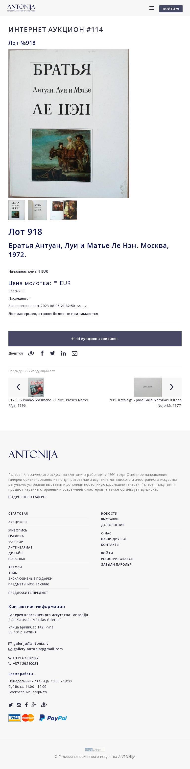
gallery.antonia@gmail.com (35, 649)
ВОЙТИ (171, 9)
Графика (16, 536)
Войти (107, 553)
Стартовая (18, 513)
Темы (13, 573)
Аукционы (17, 522)
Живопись (17, 530)
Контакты (110, 545)
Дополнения (112, 525)
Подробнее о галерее (27, 497)
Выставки (110, 519)
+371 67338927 (23, 658)
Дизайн (15, 553)
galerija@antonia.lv (28, 643)
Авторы (15, 567)
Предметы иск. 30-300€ (28, 584)
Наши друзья (113, 539)
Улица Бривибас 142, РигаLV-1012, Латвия (30, 629)
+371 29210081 (23, 663)
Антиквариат (20, 547)
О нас (106, 533)
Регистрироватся (117, 559)
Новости (109, 513)
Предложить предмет (28, 593)
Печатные (17, 559)
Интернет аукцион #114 (55, 29)
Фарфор (15, 542)
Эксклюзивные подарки (30, 579)
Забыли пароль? (116, 564)
